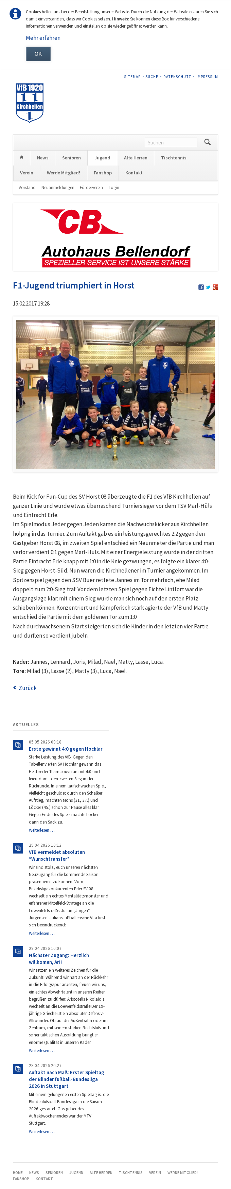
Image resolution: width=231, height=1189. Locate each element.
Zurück (28, 688)
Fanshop (103, 173)
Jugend (102, 158)
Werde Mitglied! (63, 173)
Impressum (207, 76)
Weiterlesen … (42, 830)
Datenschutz (177, 76)
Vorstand (27, 187)
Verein (26, 173)
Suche (151, 76)
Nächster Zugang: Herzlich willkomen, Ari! (59, 958)
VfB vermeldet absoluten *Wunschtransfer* (57, 855)
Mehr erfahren (43, 38)
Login (114, 187)
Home (21, 158)
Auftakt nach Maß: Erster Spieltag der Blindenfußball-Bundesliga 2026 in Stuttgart (66, 1079)
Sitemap (132, 76)
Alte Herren (135, 158)
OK (38, 54)
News (43, 158)
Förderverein (91, 187)
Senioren (71, 158)
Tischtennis (173, 158)
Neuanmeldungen (57, 187)
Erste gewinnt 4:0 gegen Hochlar (66, 749)
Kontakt (134, 173)
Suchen (207, 142)
